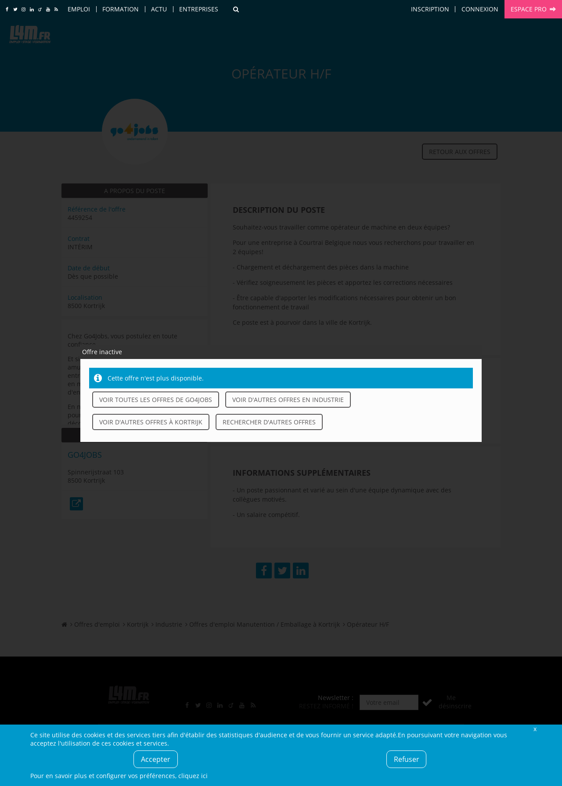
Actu (159, 9)
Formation (120, 9)
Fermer (535, 729)
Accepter (155, 759)
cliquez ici (193, 776)
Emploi (79, 9)
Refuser (406, 759)
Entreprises (198, 9)
